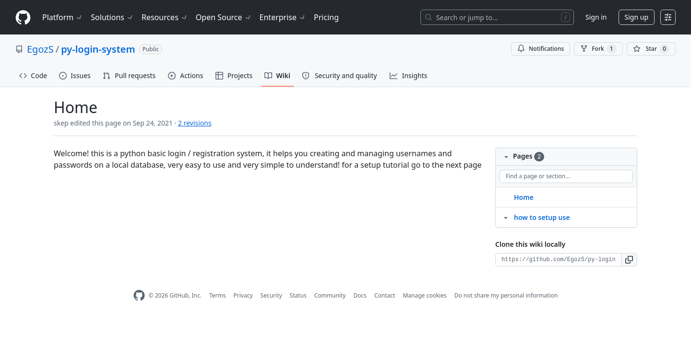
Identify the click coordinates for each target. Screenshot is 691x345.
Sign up (636, 17)
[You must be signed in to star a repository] (651, 49)
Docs (360, 295)
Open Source (224, 17)
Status (298, 295)
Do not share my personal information (506, 295)
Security (271, 295)
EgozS (40, 49)
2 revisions (195, 122)
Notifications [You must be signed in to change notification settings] (540, 49)
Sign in (596, 17)
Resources (165, 17)
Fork (598, 49)
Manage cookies (424, 295)
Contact (384, 295)
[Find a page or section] (566, 176)
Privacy (243, 295)
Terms (217, 295)
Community (330, 295)
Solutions (112, 17)
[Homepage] (23, 17)
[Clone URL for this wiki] (558, 259)
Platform (62, 17)
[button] (629, 259)
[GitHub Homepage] (139, 295)
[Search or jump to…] (497, 17)
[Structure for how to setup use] (506, 217)
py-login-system (98, 49)
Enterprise (283, 17)
